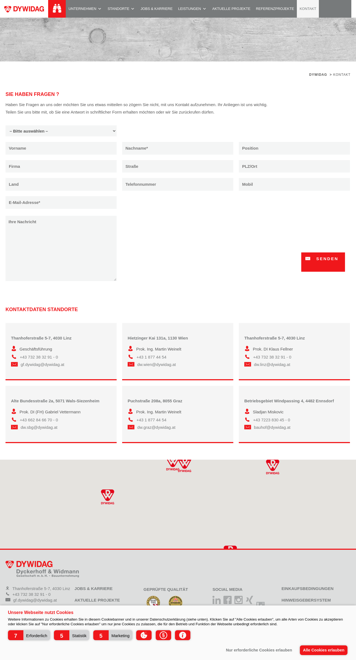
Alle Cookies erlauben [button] (323, 650)
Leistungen (189, 9)
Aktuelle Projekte (231, 9)
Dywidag (318, 75)
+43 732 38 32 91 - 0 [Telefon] (28, 594)
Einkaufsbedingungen (307, 588)
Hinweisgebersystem (306, 600)
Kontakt (308, 9)
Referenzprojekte (275, 9)
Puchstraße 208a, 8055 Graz (155, 400)
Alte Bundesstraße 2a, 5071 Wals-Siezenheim (55, 400)
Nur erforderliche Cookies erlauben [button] (259, 650)
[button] (29, 635)
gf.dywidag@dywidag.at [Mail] (31, 600)
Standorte (118, 9)
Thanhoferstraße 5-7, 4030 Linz (41, 338)
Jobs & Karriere (156, 9)
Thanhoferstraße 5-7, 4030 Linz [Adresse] (38, 588)
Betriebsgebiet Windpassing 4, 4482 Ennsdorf (289, 400)
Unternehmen (82, 9)
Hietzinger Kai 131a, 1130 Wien (158, 338)
